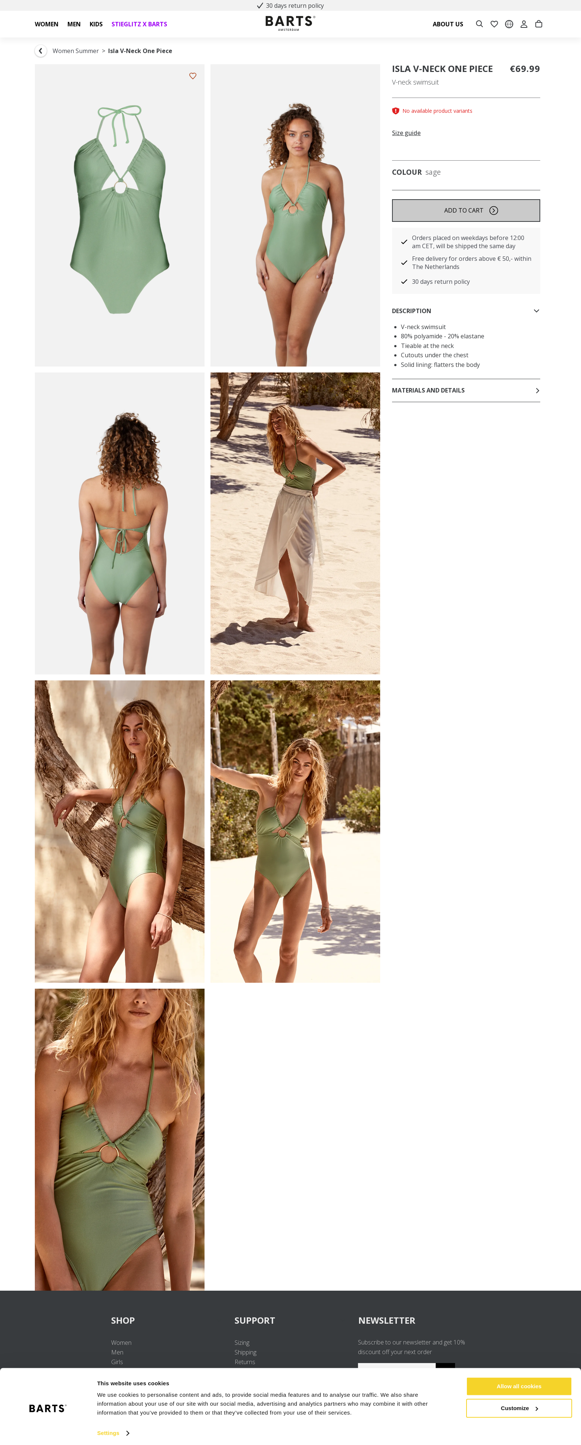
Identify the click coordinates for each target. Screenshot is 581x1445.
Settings (108, 1430)
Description (466, 311)
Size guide (406, 133)
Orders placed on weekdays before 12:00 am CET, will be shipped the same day (468, 242)
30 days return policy (290, 5)
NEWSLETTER (386, 1320)
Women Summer (76, 51)
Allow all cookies (519, 1383)
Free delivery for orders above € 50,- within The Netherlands (471, 262)
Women (121, 1343)
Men (117, 1352)
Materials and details (466, 390)
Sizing (242, 1343)
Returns (245, 1362)
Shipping (245, 1352)
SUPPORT (290, 1320)
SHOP (167, 1320)
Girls (117, 1362)
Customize (519, 1405)
